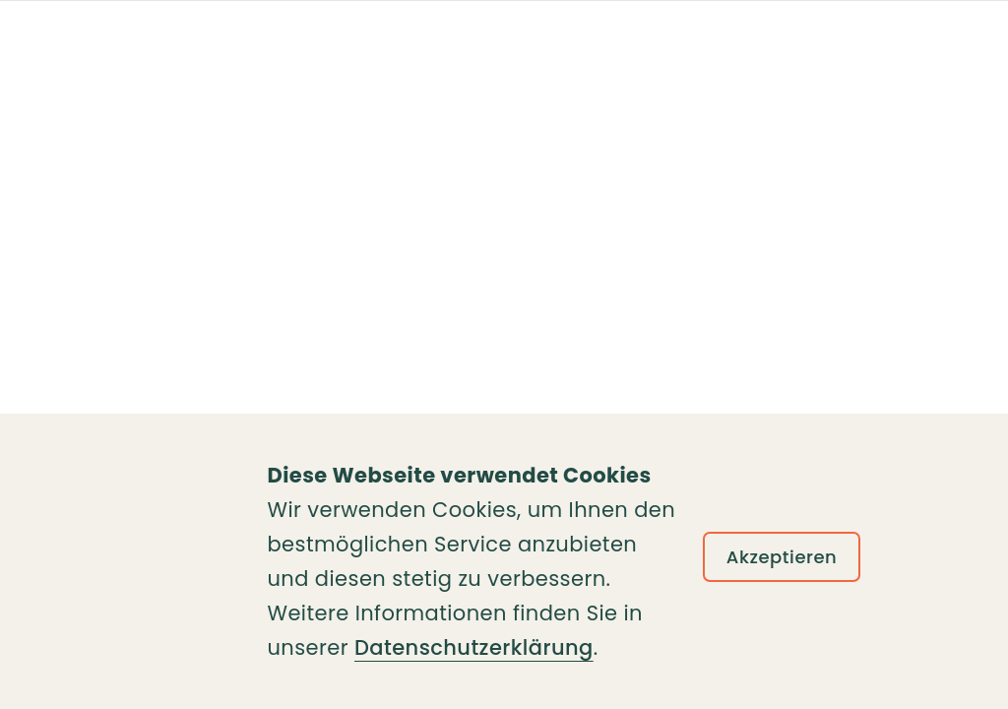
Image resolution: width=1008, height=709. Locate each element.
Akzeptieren (782, 557)
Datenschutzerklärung (474, 647)
